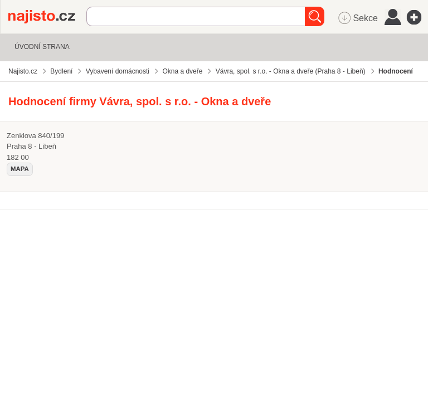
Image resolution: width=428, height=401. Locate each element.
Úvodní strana (42, 47)
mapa (20, 168)
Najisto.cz (47, 16)
